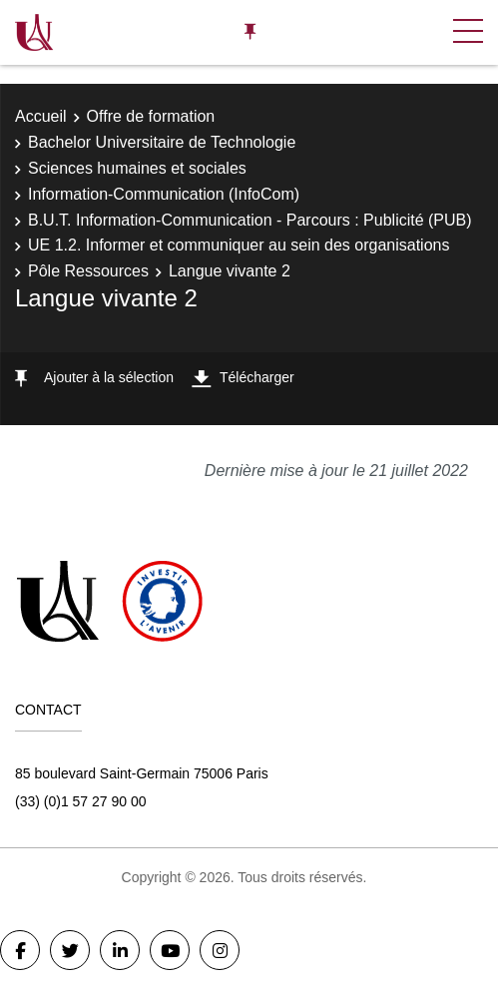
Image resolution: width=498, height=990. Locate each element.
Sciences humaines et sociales (137, 168)
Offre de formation (151, 116)
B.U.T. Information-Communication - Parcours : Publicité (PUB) (250, 220)
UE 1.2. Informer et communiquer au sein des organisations (238, 245)
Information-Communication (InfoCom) (163, 194)
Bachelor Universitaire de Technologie (161, 142)
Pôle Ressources (88, 270)
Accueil (41, 116)
